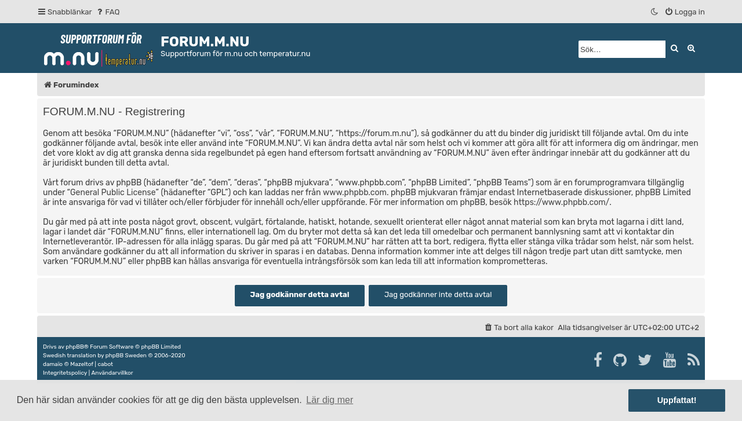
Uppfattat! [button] (677, 400)
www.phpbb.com (355, 192)
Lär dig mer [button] (329, 400)
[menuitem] (107, 11)
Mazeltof (81, 364)
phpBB (74, 346)
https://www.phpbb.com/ (561, 202)
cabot (105, 364)
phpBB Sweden (126, 355)
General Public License (112, 192)
